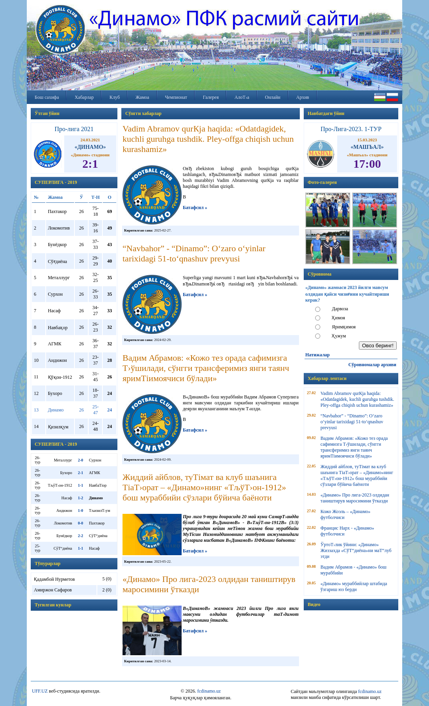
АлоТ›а (241, 97)
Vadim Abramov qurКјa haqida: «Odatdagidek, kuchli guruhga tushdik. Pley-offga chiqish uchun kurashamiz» (357, 399)
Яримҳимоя (343, 327)
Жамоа (142, 97)
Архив (302, 97)
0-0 (80, 523)
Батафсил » (195, 207)
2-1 (80, 473)
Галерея (211, 97)
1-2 (80, 498)
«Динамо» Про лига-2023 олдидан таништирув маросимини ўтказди (355, 498)
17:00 (367, 163)
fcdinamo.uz (209, 691)
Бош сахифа (47, 97)
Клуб (115, 97)
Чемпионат (176, 97)
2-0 (80, 460)
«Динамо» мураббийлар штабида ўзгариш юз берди (354, 586)
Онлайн (272, 97)
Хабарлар (84, 97)
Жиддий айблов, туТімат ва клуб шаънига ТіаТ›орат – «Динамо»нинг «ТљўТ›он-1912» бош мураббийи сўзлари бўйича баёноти (357, 475)
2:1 (90, 163)
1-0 (80, 510)
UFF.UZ (40, 691)
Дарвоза (340, 308)
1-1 (80, 485)
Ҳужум (339, 336)
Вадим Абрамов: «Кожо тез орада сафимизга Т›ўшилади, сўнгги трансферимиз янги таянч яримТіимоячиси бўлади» (354, 447)
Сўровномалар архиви (372, 364)
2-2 (80, 536)
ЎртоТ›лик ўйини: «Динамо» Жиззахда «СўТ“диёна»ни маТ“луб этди (356, 550)
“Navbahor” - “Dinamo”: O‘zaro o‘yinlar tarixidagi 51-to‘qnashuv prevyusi (352, 421)
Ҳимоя (338, 318)
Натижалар (317, 355)
